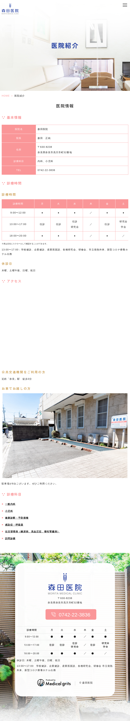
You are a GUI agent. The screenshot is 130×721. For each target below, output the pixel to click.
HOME (6, 95)
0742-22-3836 (68, 614)
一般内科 (10, 504)
